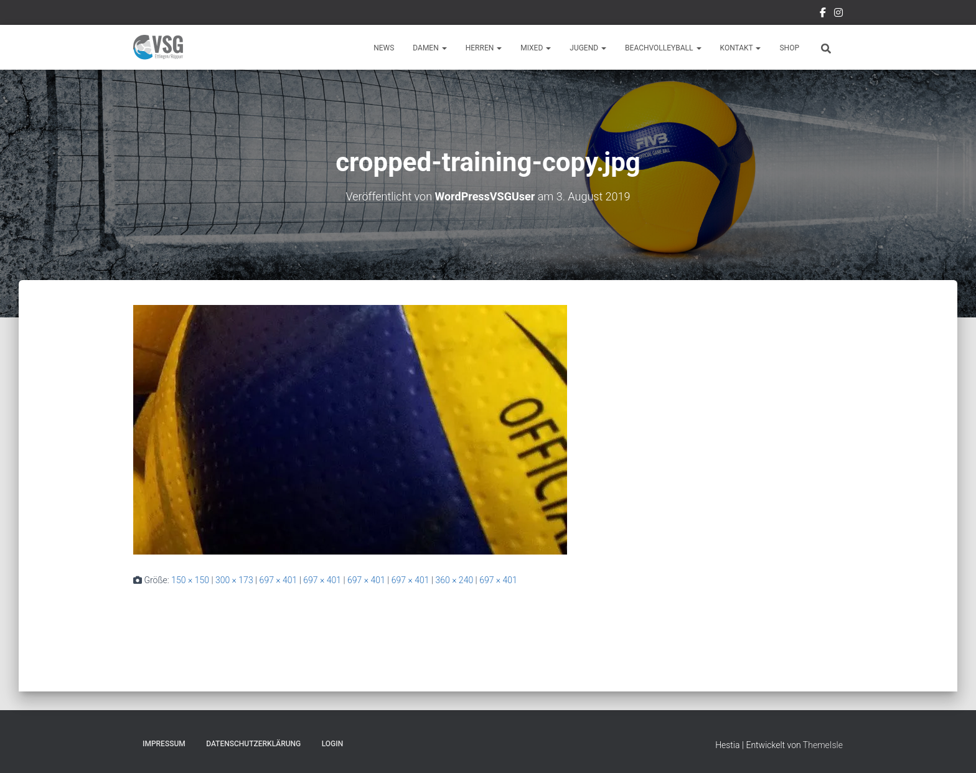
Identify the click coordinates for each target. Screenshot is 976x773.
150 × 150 (190, 580)
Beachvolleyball (663, 48)
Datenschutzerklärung (253, 743)
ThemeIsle (823, 745)
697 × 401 (279, 580)
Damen (429, 48)
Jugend (588, 48)
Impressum (164, 743)
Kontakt (740, 48)
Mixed (535, 48)
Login (332, 743)
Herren (484, 48)
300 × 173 (234, 580)
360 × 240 (454, 580)
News (383, 48)
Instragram (838, 14)
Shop (789, 48)
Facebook (823, 14)
